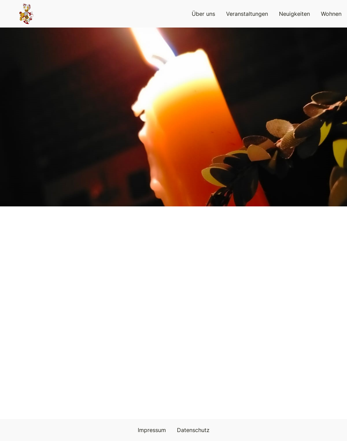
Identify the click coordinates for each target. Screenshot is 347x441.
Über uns (203, 13)
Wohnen (331, 13)
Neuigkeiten (294, 13)
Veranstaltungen (247, 13)
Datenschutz (193, 430)
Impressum (152, 430)
